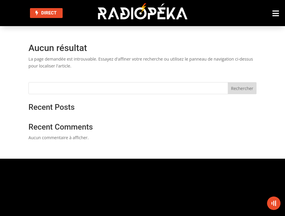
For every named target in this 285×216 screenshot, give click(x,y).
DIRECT (49, 13)
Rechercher (242, 88)
